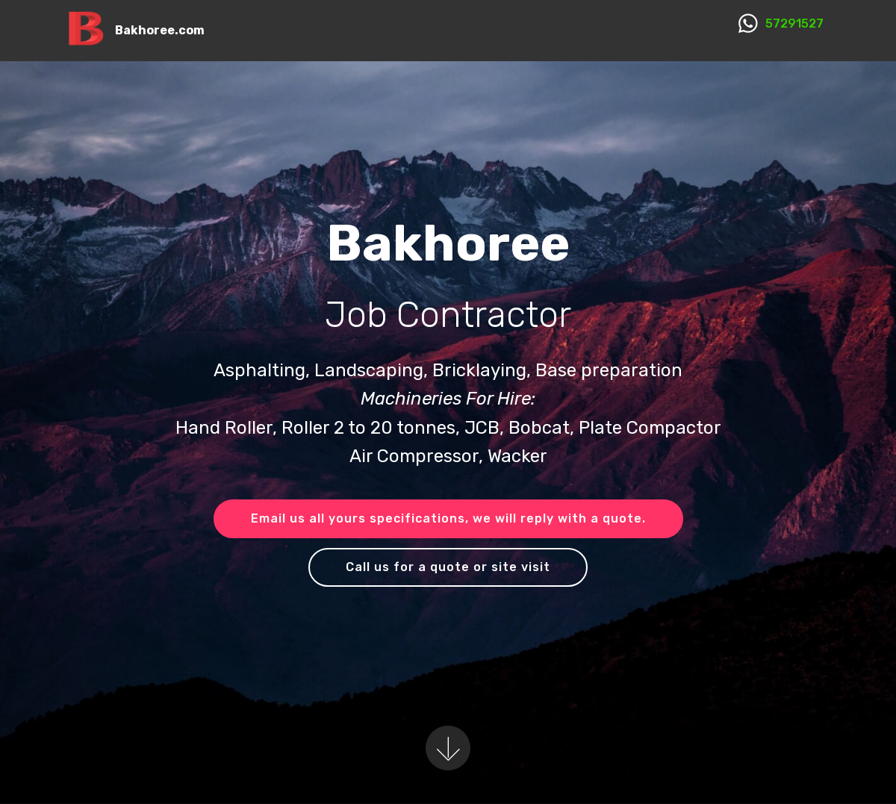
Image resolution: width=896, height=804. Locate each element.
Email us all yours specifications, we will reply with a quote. (448, 518)
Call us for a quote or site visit (448, 567)
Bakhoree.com (160, 30)
